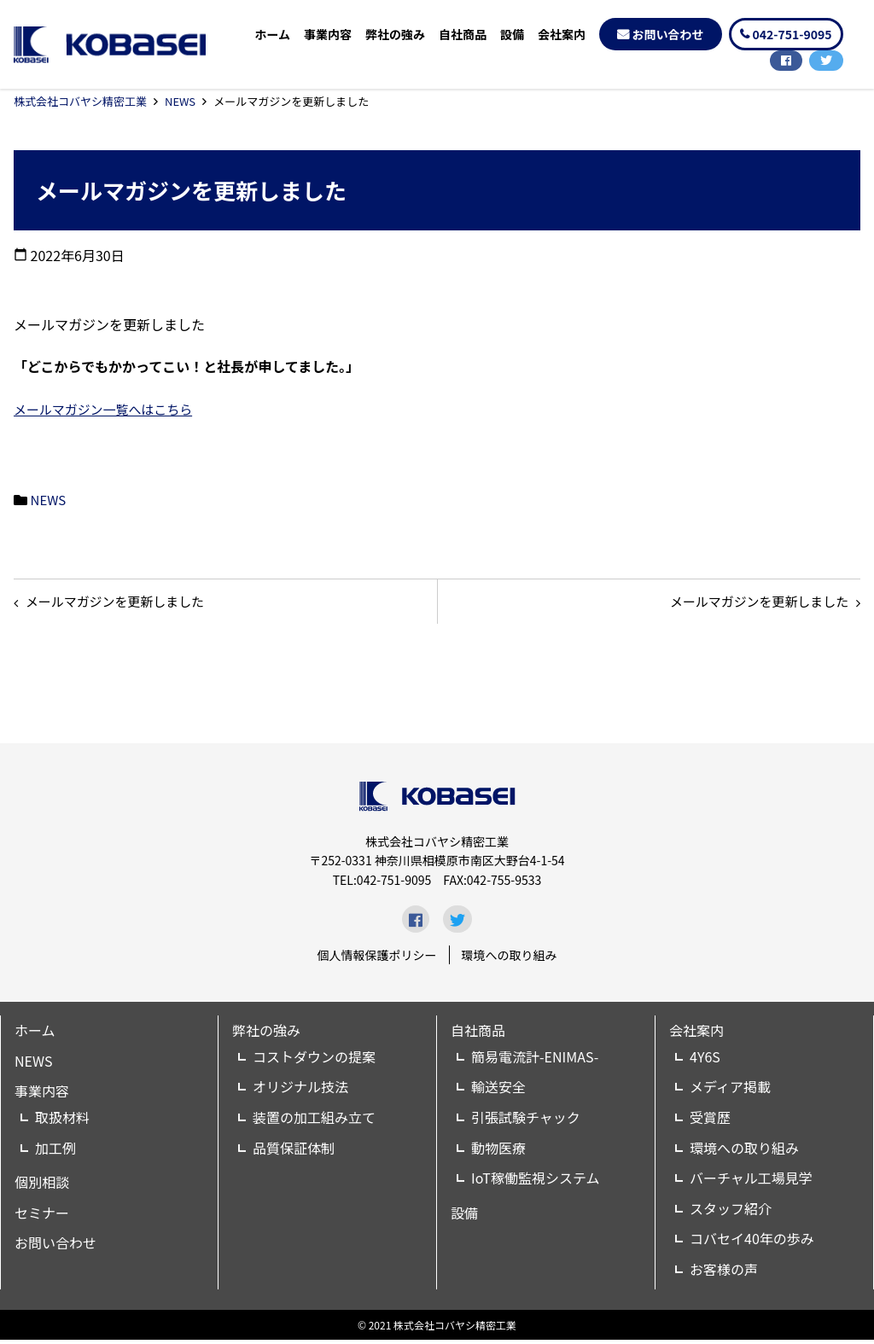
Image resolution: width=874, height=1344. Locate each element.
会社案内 (562, 34)
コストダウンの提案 (314, 1060)
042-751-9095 (792, 34)
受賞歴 (710, 1121)
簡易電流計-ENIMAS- (534, 1060)
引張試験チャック (525, 1121)
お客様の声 (724, 1273)
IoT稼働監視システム (535, 1182)
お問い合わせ (668, 34)
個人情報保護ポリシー (377, 959)
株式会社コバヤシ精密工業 (80, 101)
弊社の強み (395, 34)
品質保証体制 (294, 1151)
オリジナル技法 (300, 1090)
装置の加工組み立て (314, 1121)
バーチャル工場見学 (751, 1182)
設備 (512, 34)
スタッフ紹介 (731, 1212)
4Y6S (705, 1060)
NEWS (180, 101)
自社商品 (463, 34)
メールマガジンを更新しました (751, 603)
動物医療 (498, 1151)
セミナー (42, 1217)
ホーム (272, 34)
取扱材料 (62, 1121)
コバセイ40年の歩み (752, 1242)
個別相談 (42, 1186)
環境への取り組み (509, 959)
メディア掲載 (730, 1090)
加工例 (55, 1151)
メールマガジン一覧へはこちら (109, 409)
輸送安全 (498, 1090)
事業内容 (328, 34)
